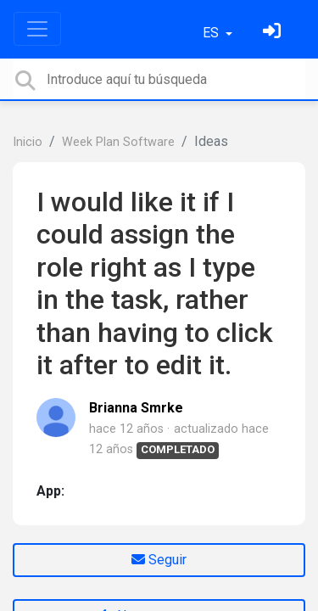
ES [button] (212, 33)
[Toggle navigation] (37, 29)
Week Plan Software (118, 142)
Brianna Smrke (136, 408)
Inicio (27, 142)
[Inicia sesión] (274, 32)
